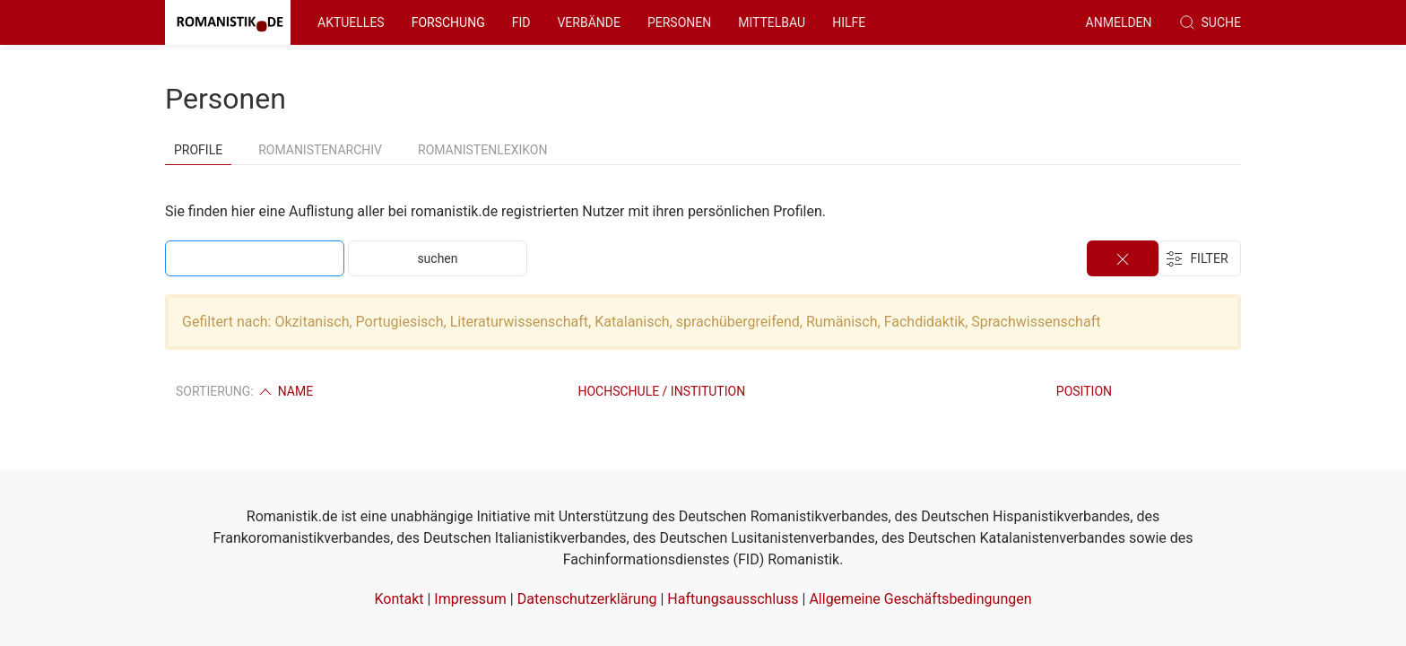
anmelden (1119, 22)
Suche (1210, 22)
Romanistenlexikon (482, 150)
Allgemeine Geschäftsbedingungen (920, 598)
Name (284, 391)
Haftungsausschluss (732, 598)
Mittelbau (771, 22)
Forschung (448, 22)
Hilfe (848, 22)
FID (521, 22)
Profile (198, 150)
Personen (679, 22)
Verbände (589, 22)
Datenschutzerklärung (587, 598)
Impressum (470, 598)
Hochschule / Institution (661, 391)
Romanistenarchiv (320, 150)
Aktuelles (351, 22)
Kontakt (398, 598)
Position (1084, 391)
